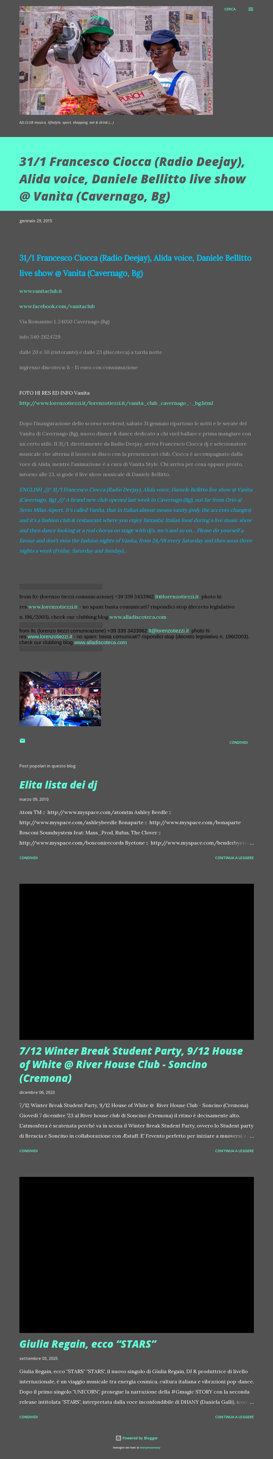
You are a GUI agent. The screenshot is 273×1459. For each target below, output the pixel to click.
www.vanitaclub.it (40, 291)
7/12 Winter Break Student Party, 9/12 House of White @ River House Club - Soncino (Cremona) (131, 1064)
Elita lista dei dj (58, 785)
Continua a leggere (234, 857)
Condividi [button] (238, 742)
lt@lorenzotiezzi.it (177, 596)
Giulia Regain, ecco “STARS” (87, 1344)
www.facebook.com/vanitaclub (57, 306)
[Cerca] (230, 9)
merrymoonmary (150, 1447)
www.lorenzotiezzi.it (53, 606)
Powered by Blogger (136, 1438)
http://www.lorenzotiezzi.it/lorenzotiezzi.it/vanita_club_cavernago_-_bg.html (116, 403)
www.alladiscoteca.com (137, 617)
